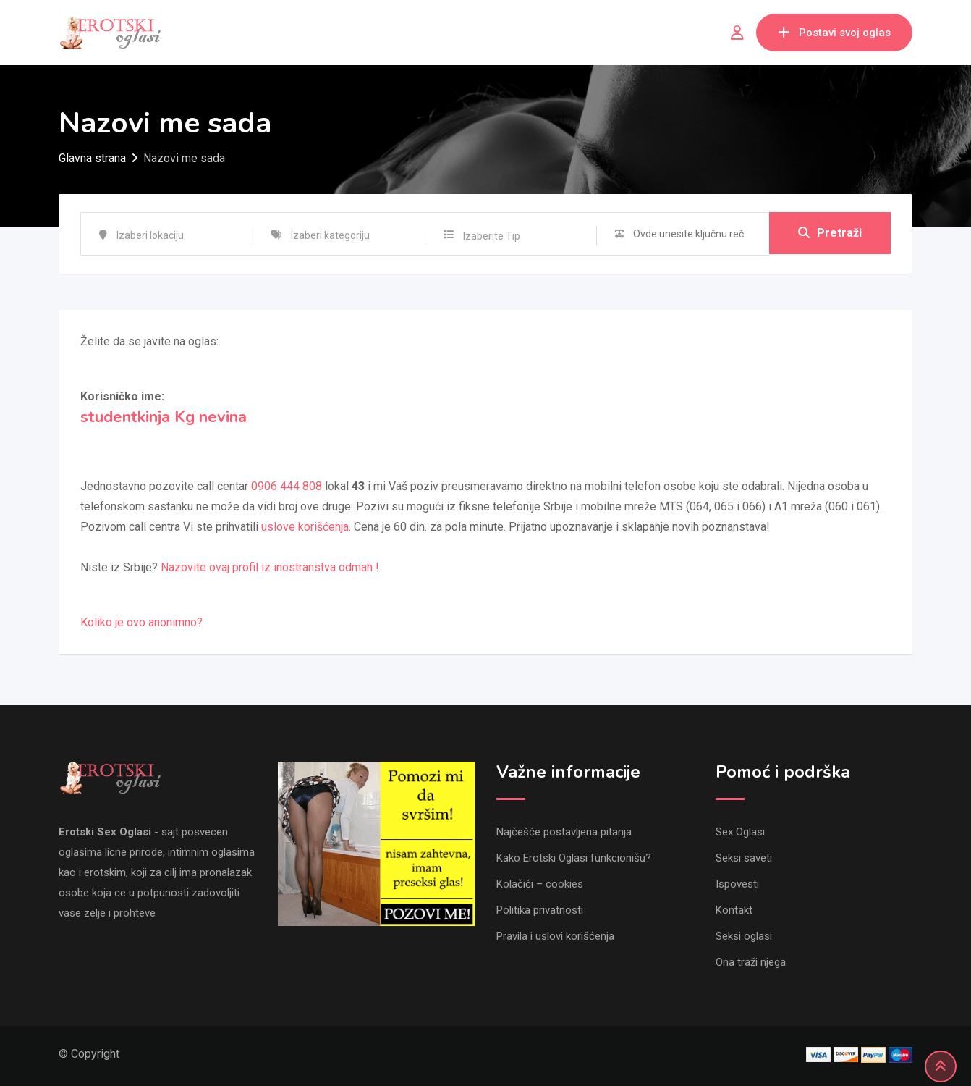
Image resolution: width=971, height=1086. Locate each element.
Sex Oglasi (740, 831)
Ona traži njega (751, 962)
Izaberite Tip (491, 236)
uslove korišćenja (305, 527)
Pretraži (830, 233)
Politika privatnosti (539, 910)
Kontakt (734, 910)
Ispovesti (737, 884)
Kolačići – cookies (539, 884)
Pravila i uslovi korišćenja (555, 936)
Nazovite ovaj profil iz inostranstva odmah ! (270, 567)
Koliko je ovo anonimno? (141, 622)
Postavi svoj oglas (834, 32)
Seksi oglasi (744, 936)
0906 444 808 (286, 486)
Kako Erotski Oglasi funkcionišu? (573, 857)
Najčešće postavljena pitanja (564, 831)
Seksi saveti (744, 857)
